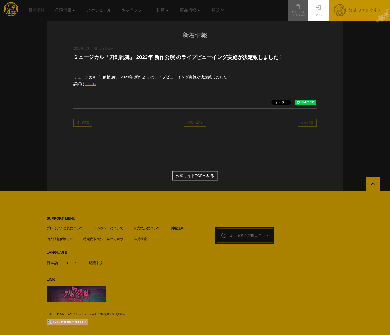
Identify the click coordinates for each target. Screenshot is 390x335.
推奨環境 (140, 239)
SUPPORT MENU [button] (61, 218)
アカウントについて (108, 228)
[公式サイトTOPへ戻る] (373, 184)
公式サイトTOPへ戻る (195, 176)
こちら (90, 84)
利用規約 (177, 228)
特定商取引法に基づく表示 (103, 239)
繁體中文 (96, 263)
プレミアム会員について (65, 228)
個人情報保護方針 (60, 239)
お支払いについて (147, 228)
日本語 (52, 263)
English (73, 263)
